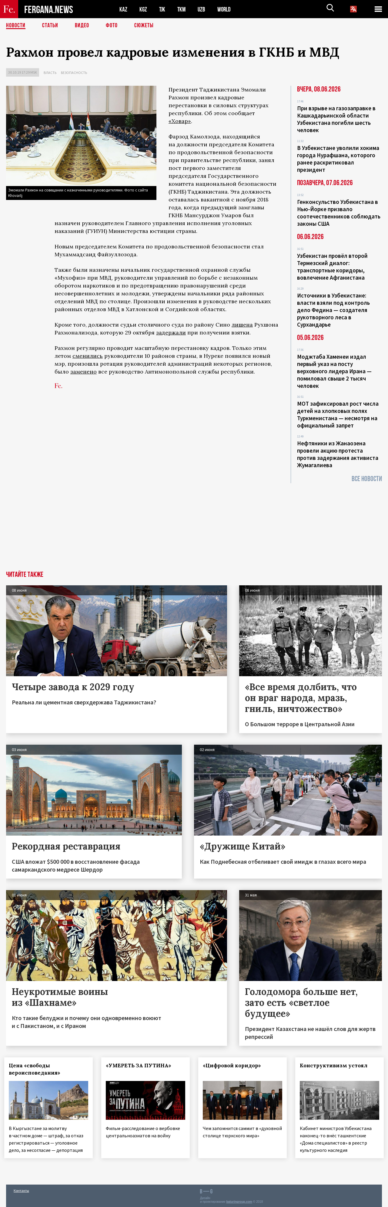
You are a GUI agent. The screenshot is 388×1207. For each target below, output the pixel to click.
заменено (83, 371)
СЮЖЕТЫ (144, 26)
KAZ (123, 9)
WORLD (226, 9)
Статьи (50, 26)
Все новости (367, 478)
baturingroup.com (239, 1200)
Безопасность (74, 72)
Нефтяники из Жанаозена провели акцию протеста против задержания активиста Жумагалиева (337, 454)
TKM (182, 9)
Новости (15, 26)
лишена (242, 324)
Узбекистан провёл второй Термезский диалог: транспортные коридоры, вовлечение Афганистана (332, 266)
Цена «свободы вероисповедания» (36, 1069)
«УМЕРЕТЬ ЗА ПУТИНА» (140, 1065)
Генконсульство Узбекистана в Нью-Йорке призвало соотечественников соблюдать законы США (338, 212)
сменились (87, 355)
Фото (112, 26)
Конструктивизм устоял (335, 1065)
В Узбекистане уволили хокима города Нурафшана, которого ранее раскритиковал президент (338, 158)
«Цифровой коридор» (234, 1065)
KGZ (143, 9)
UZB (203, 9)
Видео (82, 26)
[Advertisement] (194, 525)
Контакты (21, 1189)
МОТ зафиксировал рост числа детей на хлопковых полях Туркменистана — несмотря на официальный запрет (338, 414)
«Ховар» (180, 121)
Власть (50, 72)
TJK (162, 9)
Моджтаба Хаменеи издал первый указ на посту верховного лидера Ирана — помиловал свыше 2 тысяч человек (334, 371)
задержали (171, 332)
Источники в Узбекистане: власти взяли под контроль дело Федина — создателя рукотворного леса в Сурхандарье (333, 310)
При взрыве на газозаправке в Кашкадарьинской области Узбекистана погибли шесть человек (336, 119)
